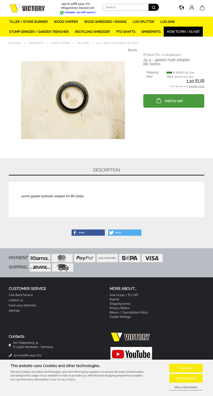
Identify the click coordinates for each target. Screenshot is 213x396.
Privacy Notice (66, 379)
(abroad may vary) (183, 76)
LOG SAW (167, 22)
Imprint (114, 299)
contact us (16, 300)
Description (106, 170)
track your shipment (22, 305)
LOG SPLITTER (143, 22)
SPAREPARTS (151, 32)
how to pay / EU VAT (183, 32)
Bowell (132, 50)
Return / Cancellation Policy (129, 312)
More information (186, 387)
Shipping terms (120, 303)
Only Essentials (186, 378)
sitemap (14, 310)
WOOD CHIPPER (66, 22)
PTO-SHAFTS (125, 32)
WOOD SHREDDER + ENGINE (105, 22)
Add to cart (169, 100)
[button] (181, 8)
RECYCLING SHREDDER (92, 32)
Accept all (186, 368)
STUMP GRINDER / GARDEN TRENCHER (39, 32)
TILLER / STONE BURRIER (28, 22)
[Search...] (154, 7)
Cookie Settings (120, 316)
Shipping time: (152, 74)
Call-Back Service (21, 295)
